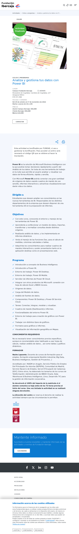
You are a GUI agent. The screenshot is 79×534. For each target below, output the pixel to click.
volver (19, 19)
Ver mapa (41, 91)
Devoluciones (19, 490)
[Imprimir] (63, 142)
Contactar (20, 122)
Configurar (27, 530)
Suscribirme (22, 451)
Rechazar (38, 530)
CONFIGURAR (50, 520)
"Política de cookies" (18, 524)
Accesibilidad (19, 481)
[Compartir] (57, 142)
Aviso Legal (18, 477)
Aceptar (16, 530)
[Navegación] (75, 5)
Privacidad (18, 485)
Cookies (17, 494)
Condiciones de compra (23, 498)
